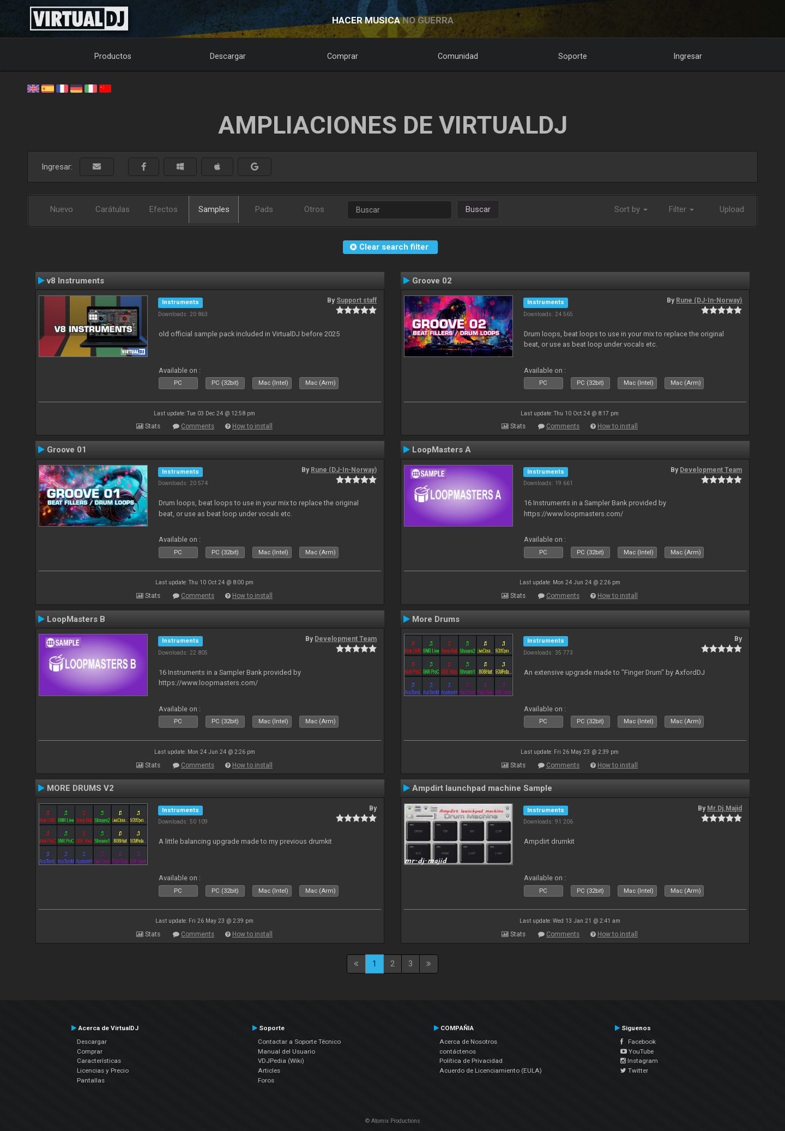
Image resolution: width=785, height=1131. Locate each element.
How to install (252, 426)
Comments (197, 426)
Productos (112, 56)
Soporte (572, 56)
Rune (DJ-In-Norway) (709, 300)
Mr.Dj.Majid (724, 808)
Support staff (356, 300)
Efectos (163, 209)
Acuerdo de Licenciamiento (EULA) (490, 1070)
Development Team (711, 470)
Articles (269, 1070)
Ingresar (688, 56)
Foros (266, 1080)
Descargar (228, 56)
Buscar (478, 209)
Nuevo (61, 209)
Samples (214, 209)
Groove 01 (67, 450)
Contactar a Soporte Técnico (299, 1041)
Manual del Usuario (286, 1051)
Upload (732, 209)
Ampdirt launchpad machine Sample (482, 788)
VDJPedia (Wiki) (281, 1061)
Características (99, 1061)
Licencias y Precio (103, 1070)
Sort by (631, 209)
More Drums (436, 619)
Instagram (639, 1061)
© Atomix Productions (392, 1120)
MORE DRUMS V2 (80, 788)
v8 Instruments (75, 281)
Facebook (638, 1041)
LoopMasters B (76, 619)
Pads (264, 209)
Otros (314, 209)
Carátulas (112, 209)
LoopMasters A (441, 450)
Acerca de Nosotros (468, 1041)
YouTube (637, 1051)
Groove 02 (432, 281)
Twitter (634, 1070)
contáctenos (457, 1051)
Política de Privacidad (471, 1061)
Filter (681, 209)
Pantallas (91, 1080)
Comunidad (458, 56)
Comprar (342, 56)
